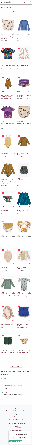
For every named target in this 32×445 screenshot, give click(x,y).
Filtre (14, 11)
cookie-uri (15, 434)
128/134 (7, 270)
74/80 (6, 40)
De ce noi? (7, 417)
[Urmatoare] (16, 366)
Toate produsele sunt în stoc (10, 399)
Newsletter (23, 410)
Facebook (10, 410)
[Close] (29, 432)
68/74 (7, 98)
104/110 (10, 68)
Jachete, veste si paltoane (10, 15)
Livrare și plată (23, 417)
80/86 (4, 270)
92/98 (4, 68)
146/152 (2, 128)
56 (3, 327)
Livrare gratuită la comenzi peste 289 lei (13, 385)
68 (3, 40)
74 (19, 40)
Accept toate (13, 441)
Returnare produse (13, 419)
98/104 (7, 68)
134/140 (5, 70)
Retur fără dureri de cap (9, 392)
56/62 (20, 68)
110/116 (2, 70)
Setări (20, 441)
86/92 (20, 98)
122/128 (26, 98)
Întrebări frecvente (15, 417)
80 (19, 185)
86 (3, 213)
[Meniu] (2, 2)
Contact (21, 419)
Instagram (16, 410)
